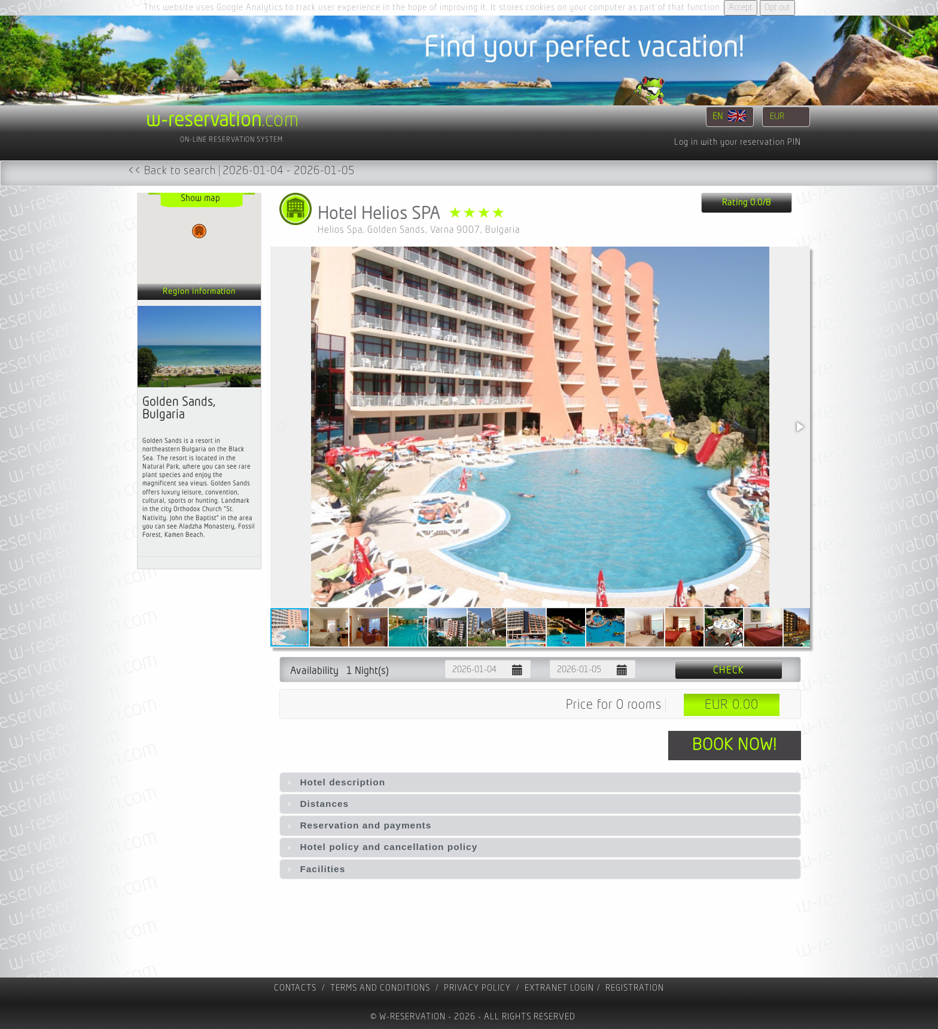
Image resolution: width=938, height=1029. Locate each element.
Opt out (777, 7)
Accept (741, 7)
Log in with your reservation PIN (737, 142)
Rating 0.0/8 (746, 202)
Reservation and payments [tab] (357, 825)
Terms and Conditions (380, 988)
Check (728, 670)
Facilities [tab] (314, 869)
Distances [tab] (316, 804)
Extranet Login (559, 988)
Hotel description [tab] (334, 782)
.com (222, 120)
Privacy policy (477, 988)
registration (634, 988)
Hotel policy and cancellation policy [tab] (380, 847)
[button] (799, 426)
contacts (295, 988)
